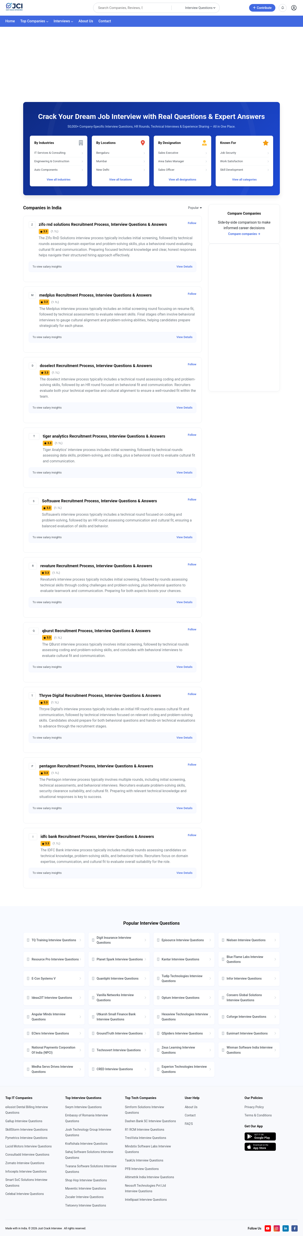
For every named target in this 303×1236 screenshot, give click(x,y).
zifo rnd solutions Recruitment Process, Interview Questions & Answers (103, 224)
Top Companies (34, 21)
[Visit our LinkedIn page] (286, 1228)
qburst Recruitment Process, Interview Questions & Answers (96, 630)
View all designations (182, 179)
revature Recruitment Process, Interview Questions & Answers (96, 565)
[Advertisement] (151, 60)
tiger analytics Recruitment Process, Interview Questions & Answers (104, 436)
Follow (192, 223)
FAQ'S (189, 1124)
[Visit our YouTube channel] (268, 1228)
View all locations (120, 179)
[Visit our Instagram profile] (277, 1228)
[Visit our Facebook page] (294, 1228)
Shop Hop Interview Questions (86, 1180)
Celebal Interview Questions (24, 1194)
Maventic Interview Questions (85, 1188)
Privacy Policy (254, 1107)
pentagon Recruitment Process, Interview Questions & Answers (96, 766)
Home (10, 21)
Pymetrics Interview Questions (26, 1138)
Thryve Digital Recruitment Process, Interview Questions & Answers (100, 695)
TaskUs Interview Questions (144, 1160)
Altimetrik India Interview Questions (149, 1177)
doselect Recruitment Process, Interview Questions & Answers (96, 365)
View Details (184, 266)
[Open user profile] (294, 8)
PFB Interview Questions (142, 1169)
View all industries (59, 179)
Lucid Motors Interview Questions (28, 1146)
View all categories (244, 179)
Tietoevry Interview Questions (85, 1205)
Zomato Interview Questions (24, 1163)
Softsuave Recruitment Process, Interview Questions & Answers (99, 501)
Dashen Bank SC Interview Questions (150, 1121)
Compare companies (244, 234)
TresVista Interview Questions (145, 1138)
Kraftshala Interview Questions (86, 1143)
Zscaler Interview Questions (84, 1197)
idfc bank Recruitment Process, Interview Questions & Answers (97, 836)
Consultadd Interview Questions (27, 1154)
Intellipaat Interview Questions (146, 1199)
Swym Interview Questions (83, 1107)
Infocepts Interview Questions (26, 1171)
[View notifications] (283, 8)
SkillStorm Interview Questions (26, 1129)
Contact (104, 21)
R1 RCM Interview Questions (144, 1129)
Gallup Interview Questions (23, 1121)
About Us (85, 21)
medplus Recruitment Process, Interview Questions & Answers (95, 295)
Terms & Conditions (258, 1115)
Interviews (63, 21)
